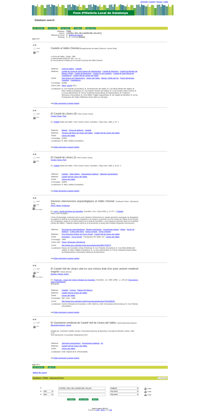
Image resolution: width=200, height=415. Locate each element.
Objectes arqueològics (109, 174)
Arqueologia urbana (111, 229)
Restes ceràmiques (94, 229)
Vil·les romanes (105, 231)
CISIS (98, 410)
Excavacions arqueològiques (73, 229)
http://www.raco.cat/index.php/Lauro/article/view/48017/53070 (86, 245)
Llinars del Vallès (93, 78)
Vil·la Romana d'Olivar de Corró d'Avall (77, 234)
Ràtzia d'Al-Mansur (84, 290)
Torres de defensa (76, 130)
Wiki (110, 410)
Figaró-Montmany (127, 78)
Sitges (122, 229)
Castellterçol (76, 80)
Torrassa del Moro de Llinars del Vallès (77, 133)
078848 (56, 122)
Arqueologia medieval (89, 174)
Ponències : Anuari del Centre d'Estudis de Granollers (74, 280)
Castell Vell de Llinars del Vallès (86, 75)
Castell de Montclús (110, 71)
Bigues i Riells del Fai (109, 78)
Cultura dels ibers (77, 231)
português (144, 2)
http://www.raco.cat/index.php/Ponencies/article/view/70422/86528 (88, 301)
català (166, 2)
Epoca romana (91, 231)
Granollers (66, 237)
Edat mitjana (75, 174)
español (152, 2)
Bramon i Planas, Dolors (60, 274)
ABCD (103, 410)
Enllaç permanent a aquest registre (66, 103)
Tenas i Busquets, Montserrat (73, 242)
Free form (163, 378)
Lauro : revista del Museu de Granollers (68, 211)
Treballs (120, 211)
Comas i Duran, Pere (58, 116)
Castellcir (65, 80)
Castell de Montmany (83, 73)
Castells (78, 69)
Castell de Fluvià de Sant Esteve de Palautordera (81, 71)
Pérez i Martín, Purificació (60, 206)
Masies (64, 130)
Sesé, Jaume (67, 85)
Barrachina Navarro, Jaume (61, 325)
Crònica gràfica (68, 69)
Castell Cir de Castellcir (102, 73)
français (159, 2)
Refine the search (75, 35)
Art (102, 343)
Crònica (73, 290)
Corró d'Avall (77, 237)
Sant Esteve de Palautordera (73, 78)
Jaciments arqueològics (71, 343)
